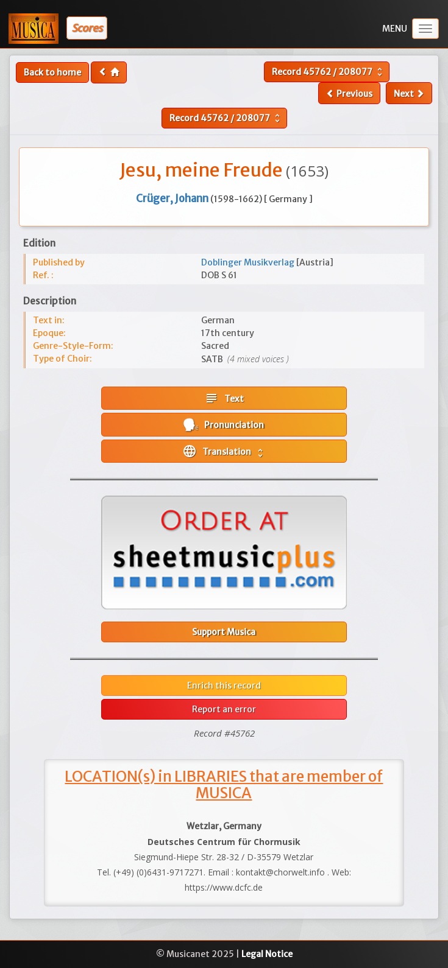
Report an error (224, 709)
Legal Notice (267, 954)
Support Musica (223, 631)
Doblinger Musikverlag (248, 262)
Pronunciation (223, 424)
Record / (328, 71)
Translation (224, 451)
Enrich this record (224, 685)
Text (224, 398)
